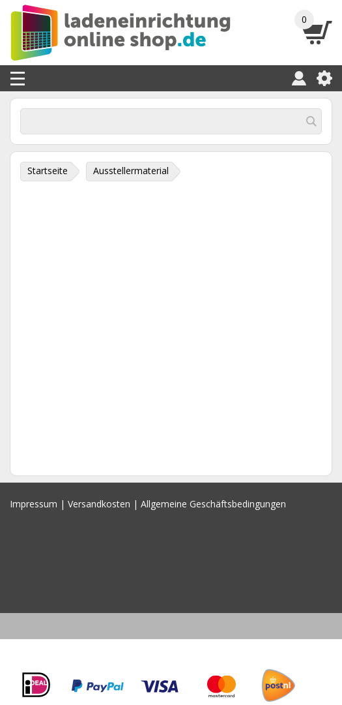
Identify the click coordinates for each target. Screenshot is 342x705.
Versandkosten (99, 504)
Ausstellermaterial (131, 170)
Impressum (33, 504)
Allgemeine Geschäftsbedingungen (213, 504)
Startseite (47, 170)
